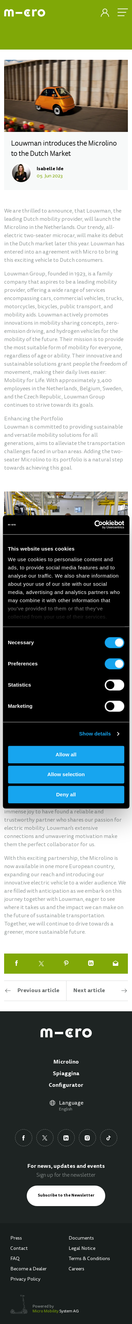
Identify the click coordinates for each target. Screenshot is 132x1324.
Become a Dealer (28, 1269)
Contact (19, 1248)
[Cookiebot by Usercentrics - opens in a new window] (94, 524)
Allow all (66, 754)
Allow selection (66, 775)
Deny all (66, 794)
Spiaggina (66, 1074)
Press (16, 1238)
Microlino (66, 1062)
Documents (81, 1238)
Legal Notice (82, 1248)
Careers (76, 1269)
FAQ (15, 1259)
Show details (95, 734)
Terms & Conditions (89, 1259)
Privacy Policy (25, 1279)
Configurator (66, 1085)
